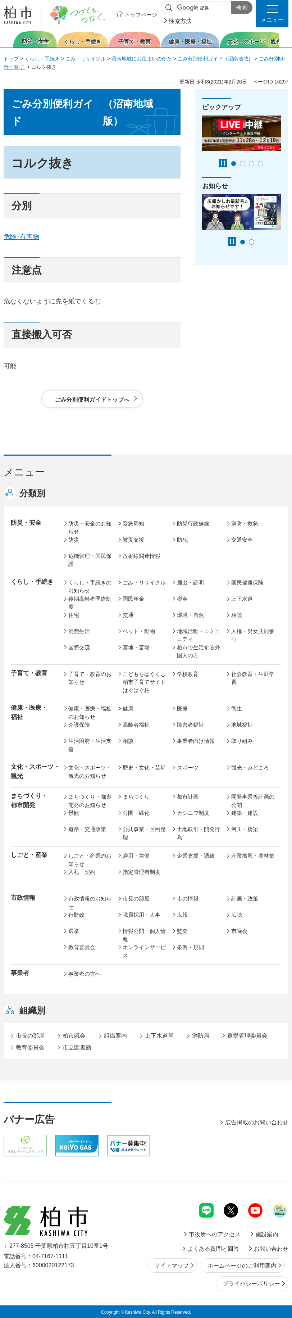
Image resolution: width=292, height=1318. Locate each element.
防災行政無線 (193, 523)
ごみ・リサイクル (85, 59)
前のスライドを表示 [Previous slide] (8, 39)
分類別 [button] (32, 493)
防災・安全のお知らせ (89, 527)
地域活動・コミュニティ (198, 635)
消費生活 (79, 631)
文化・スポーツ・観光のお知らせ (89, 771)
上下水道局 (159, 1036)
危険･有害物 (21, 236)
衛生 (236, 708)
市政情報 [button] (23, 897)
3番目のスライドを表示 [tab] (251, 163)
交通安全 (242, 540)
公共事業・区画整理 (144, 833)
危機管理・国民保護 (89, 560)
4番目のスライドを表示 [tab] (260, 163)
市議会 (239, 931)
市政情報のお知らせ (89, 902)
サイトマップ (171, 1266)
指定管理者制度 (141, 872)
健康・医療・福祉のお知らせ (89, 712)
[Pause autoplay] (223, 163)
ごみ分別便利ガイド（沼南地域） (215, 59)
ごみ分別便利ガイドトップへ (92, 400)
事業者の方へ (84, 974)
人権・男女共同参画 (252, 635)
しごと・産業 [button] (29, 855)
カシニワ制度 (193, 813)
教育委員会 (81, 947)
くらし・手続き (42, 59)
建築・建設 (244, 813)
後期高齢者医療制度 (89, 603)
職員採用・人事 (141, 915)
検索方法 (180, 21)
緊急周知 (133, 523)
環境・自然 (190, 615)
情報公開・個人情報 (144, 935)
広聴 (236, 915)
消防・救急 (244, 523)
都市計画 (188, 797)
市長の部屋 (136, 898)
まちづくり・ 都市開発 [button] (29, 800)
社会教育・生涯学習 (252, 678)
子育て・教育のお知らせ (89, 678)
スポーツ (188, 767)
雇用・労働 (136, 856)
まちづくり (136, 797)
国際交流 (79, 647)
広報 (182, 915)
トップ (11, 59)
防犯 (182, 540)
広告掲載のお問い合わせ (256, 1122)
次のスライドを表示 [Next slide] (284, 39)
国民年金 (133, 599)
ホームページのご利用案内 (242, 1266)
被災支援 (133, 540)
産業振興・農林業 (252, 856)
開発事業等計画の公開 (252, 801)
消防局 (200, 1036)
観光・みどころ (250, 767)
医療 (182, 708)
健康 (128, 708)
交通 (128, 615)
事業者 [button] (20, 973)
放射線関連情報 (141, 556)
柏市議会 (74, 1036)
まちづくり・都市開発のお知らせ (89, 801)
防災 (73, 540)
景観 (73, 813)
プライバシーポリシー (251, 1284)
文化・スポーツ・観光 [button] (35, 771)
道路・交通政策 (87, 829)
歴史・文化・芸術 (144, 767)
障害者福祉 (190, 725)
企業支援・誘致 (196, 856)
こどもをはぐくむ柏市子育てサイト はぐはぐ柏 (145, 682)
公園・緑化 (136, 813)
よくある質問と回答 (213, 1249)
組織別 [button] (32, 1010)
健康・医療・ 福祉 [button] (29, 712)
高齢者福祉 (136, 725)
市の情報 (188, 898)
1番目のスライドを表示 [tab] (233, 163)
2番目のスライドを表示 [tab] (242, 163)
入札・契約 (81, 872)
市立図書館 (77, 1047)
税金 (182, 599)
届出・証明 (190, 582)
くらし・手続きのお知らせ (89, 586)
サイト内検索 (169, 8)
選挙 (73, 931)
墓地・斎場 (136, 647)
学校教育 (188, 674)
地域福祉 (242, 725)
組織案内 (115, 1036)
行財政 (76, 915)
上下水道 (242, 599)
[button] (272, 13)
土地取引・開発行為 (198, 833)
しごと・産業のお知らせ (89, 860)
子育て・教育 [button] (29, 673)
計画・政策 (244, 898)
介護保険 (79, 725)
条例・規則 (190, 947)
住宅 (73, 615)
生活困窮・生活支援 (89, 745)
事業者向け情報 (196, 741)
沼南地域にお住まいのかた (141, 59)
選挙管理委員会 (247, 1036)
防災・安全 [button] (26, 522)
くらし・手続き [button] (32, 581)
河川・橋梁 (244, 829)
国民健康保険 (247, 582)
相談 (236, 615)
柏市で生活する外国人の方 (198, 651)
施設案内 (266, 1234)
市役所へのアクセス (215, 1234)
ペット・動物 (139, 631)
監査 (182, 931)
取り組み (242, 741)
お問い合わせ (271, 1249)
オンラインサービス (144, 951)
